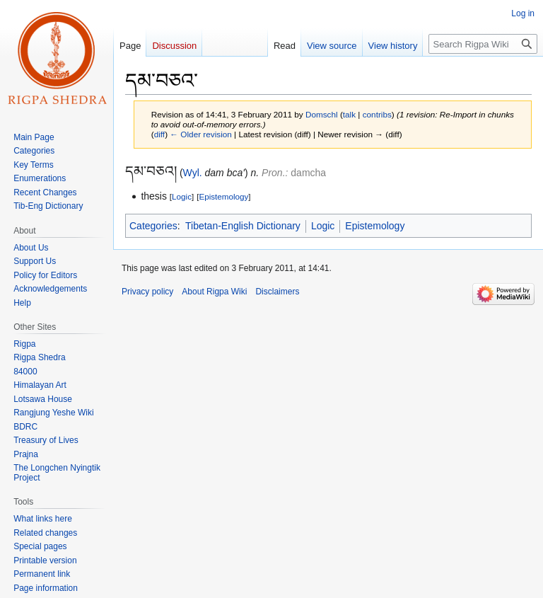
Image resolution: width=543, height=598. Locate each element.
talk (349, 114)
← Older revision (201, 134)
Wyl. (192, 172)
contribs (377, 114)
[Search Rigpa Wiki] (482, 44)
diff (159, 134)
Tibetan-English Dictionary (242, 225)
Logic (182, 196)
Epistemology (223, 196)
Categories (153, 225)
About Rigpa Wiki (214, 292)
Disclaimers (277, 292)
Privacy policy (147, 292)
